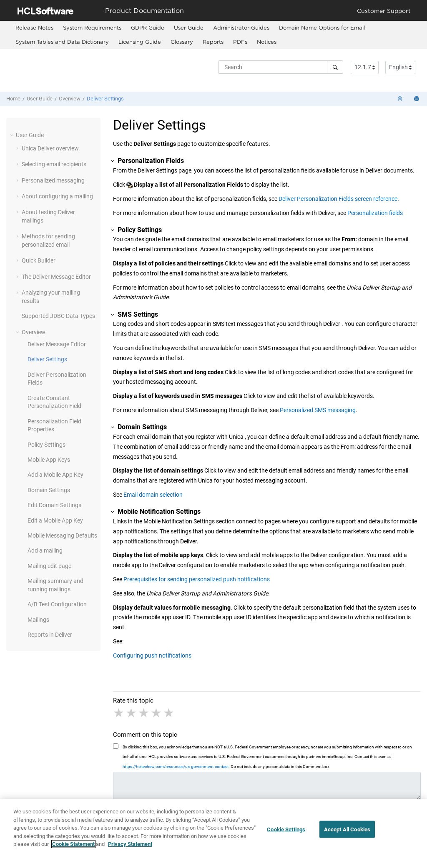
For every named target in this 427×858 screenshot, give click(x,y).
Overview (69, 98)
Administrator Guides (241, 27)
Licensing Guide (139, 42)
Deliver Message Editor (57, 344)
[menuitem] (34, 28)
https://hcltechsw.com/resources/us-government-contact (176, 766)
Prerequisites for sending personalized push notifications (196, 579)
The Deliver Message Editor (56, 276)
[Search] (335, 67)
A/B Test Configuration (57, 604)
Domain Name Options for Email (322, 27)
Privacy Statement (130, 845)
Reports (213, 42)
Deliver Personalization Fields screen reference (338, 198)
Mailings (38, 619)
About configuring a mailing (57, 196)
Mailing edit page (49, 566)
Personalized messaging (53, 180)
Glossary (182, 42)
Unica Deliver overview (50, 148)
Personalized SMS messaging (318, 410)
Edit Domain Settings (54, 505)
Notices (266, 42)
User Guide (188, 27)
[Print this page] (417, 99)
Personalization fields (375, 213)
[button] (12, 135)
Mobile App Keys (49, 459)
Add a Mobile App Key (55, 474)
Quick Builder (38, 260)
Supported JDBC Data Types (58, 316)
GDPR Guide (147, 27)
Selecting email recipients (54, 164)
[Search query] (280, 67)
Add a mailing (45, 550)
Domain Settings (49, 490)
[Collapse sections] (400, 99)
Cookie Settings (286, 830)
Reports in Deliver (50, 634)
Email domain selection (153, 494)
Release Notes (34, 27)
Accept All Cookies (347, 830)
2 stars (132, 713)
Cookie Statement (73, 845)
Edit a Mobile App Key (55, 520)
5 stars (169, 713)
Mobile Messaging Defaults (62, 535)
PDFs (240, 42)
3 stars (144, 713)
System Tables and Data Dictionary (62, 42)
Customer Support (384, 11)
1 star (119, 713)
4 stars (157, 713)
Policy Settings (46, 444)
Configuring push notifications (152, 655)
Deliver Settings (105, 98)
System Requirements (92, 27)
